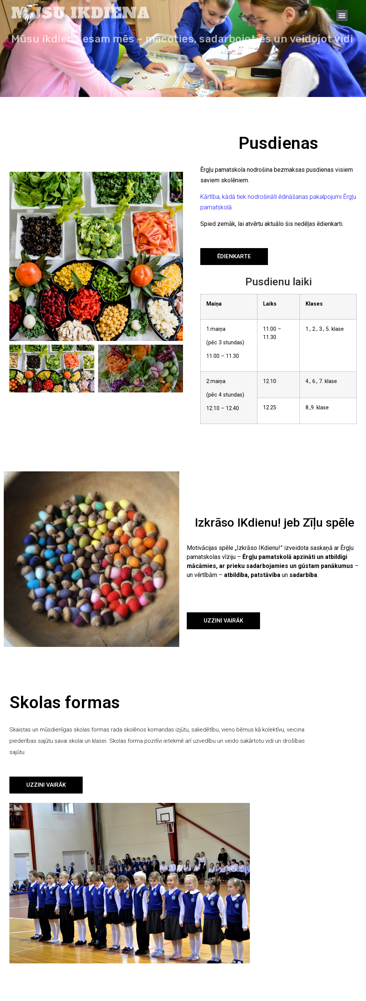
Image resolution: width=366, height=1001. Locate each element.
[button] (342, 15)
